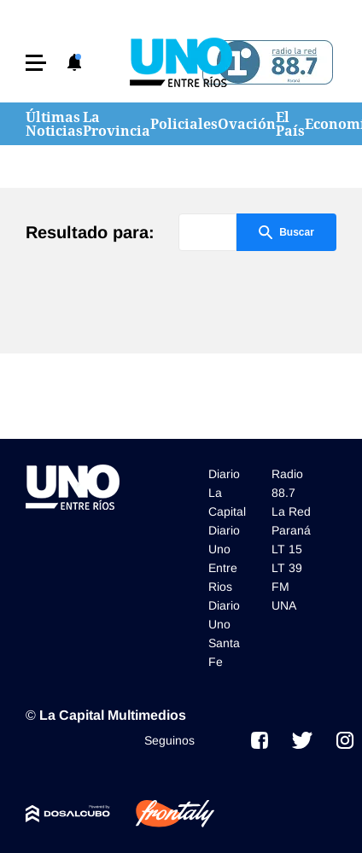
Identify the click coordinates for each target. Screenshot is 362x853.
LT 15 (287, 549)
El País (290, 123)
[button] (36, 63)
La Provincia (116, 123)
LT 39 (287, 568)
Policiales (184, 124)
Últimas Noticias (54, 123)
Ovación (247, 124)
